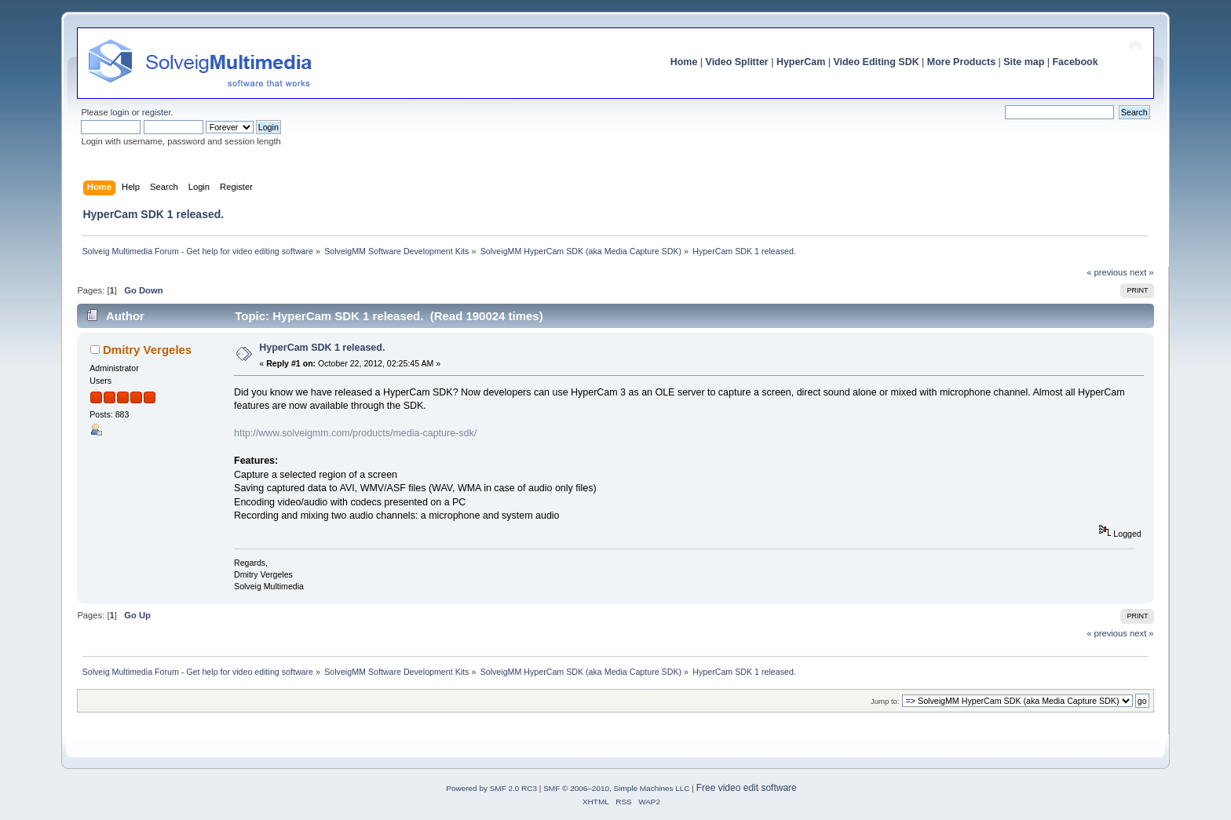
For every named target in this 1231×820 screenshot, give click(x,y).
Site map (1023, 61)
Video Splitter (737, 61)
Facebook (1075, 61)
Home (684, 61)
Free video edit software (746, 787)
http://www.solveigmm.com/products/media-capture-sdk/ (355, 433)
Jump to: (885, 701)
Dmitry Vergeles (147, 349)
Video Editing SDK (876, 61)
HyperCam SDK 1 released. (322, 347)
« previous (1107, 272)
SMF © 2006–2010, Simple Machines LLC (616, 788)
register (156, 112)
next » (1142, 272)
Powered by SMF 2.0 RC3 (491, 788)
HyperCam (800, 61)
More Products (961, 61)
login (120, 112)
